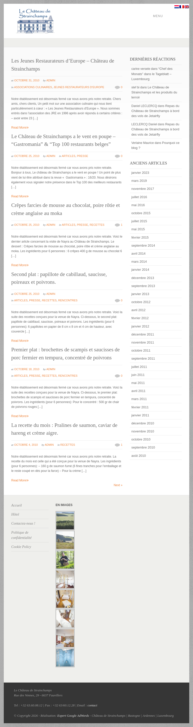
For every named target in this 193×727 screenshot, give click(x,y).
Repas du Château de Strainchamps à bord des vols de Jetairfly (155, 111)
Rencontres (67, 300)
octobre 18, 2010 (26, 369)
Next (118, 485)
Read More (20, 127)
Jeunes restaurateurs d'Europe (79, 87)
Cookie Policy (21, 547)
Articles (68, 155)
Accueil (16, 505)
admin (50, 80)
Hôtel (15, 514)
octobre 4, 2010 (26, 444)
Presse (82, 155)
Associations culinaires (33, 87)
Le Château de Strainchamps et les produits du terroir (154, 92)
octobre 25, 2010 (26, 155)
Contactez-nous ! (23, 523)
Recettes (97, 224)
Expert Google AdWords (73, 715)
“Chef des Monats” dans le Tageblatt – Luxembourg (152, 74)
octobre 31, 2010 (26, 80)
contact (92, 705)
